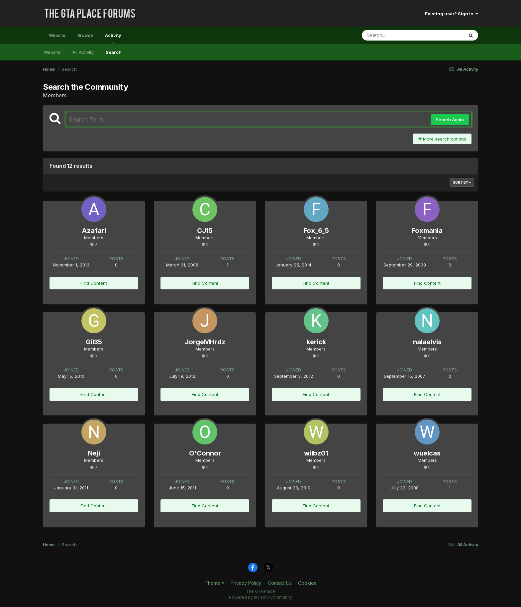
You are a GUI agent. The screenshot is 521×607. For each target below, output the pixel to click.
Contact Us (280, 583)
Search (114, 52)
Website (57, 35)
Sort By (462, 182)
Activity (113, 38)
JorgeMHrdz (205, 342)
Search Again (450, 119)
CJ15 (205, 231)
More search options (442, 139)
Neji (94, 453)
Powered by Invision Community (260, 597)
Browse (85, 35)
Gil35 (94, 342)
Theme (214, 583)
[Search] (394, 35)
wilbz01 (316, 453)
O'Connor (205, 453)
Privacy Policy (246, 583)
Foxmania (427, 231)
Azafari (94, 231)
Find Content (93, 283)
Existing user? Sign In (451, 13)
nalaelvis (427, 342)
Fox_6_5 (316, 231)
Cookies (307, 583)
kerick (316, 342)
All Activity (83, 52)
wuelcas (427, 453)
